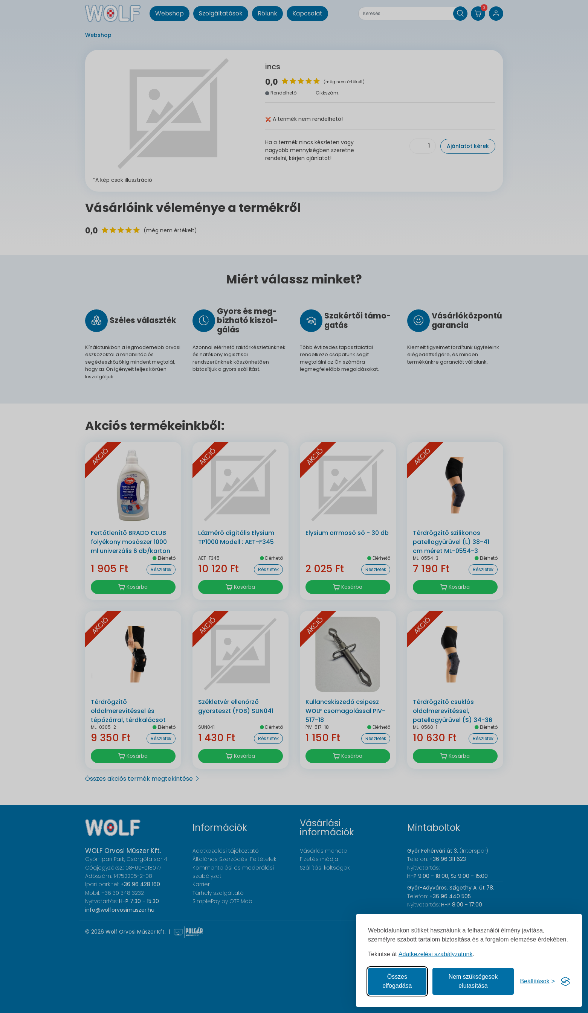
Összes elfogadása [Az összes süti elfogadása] (397, 981)
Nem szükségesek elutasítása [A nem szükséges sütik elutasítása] (473, 981)
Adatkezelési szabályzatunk (436, 954)
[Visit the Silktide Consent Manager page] (565, 981)
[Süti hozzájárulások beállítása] (537, 981)
